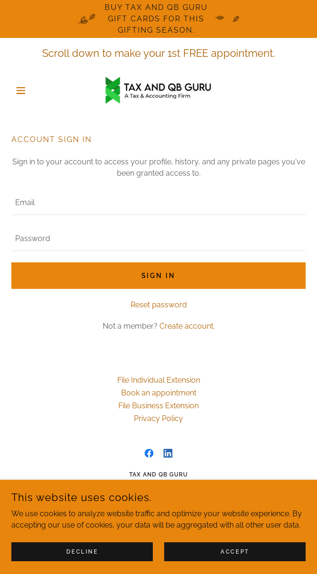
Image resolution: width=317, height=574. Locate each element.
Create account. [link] (187, 326)
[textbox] (158, 202)
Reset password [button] (159, 304)
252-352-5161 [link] (177, 506)
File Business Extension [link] (158, 405)
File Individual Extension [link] (158, 380)
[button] (33, 90)
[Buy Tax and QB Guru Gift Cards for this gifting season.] (158, 19)
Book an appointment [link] (158, 392)
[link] (158, 90)
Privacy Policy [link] (158, 418)
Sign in (158, 275)
